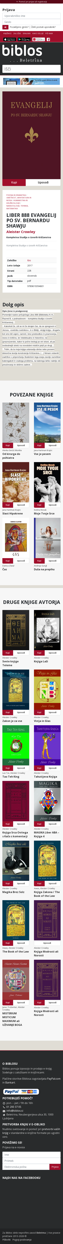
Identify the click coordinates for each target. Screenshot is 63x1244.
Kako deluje (38, 33)
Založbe (17, 33)
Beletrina (41, 1232)
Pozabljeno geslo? (19, 26)
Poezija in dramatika (16, 195)
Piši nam (49, 33)
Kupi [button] (14, 182)
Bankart (10, 1082)
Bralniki (27, 33)
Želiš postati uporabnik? (43, 26)
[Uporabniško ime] (31, 16)
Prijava (55, 1166)
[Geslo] (31, 22)
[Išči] (31, 69)
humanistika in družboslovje (17, 201)
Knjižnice (7, 33)
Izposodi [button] (43, 182)
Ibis (29, 260)
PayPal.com (53, 1078)
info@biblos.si (14, 1110)
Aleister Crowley (20, 231)
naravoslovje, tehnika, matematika (17, 207)
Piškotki (6, 1239)
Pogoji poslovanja (21, 1239)
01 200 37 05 (13, 1107)
